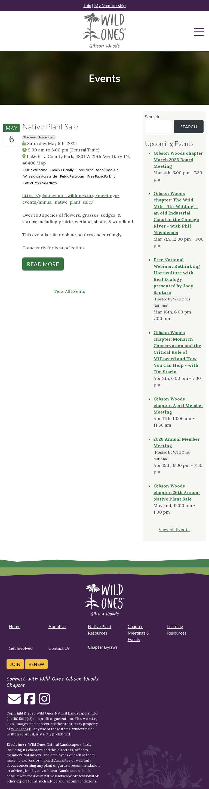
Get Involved (21, 648)
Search (152, 116)
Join (87, 5)
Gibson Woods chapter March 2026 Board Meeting (178, 159)
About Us (57, 626)
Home (14, 626)
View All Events (69, 291)
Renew (36, 664)
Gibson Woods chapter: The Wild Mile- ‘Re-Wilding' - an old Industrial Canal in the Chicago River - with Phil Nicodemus (176, 213)
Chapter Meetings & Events (138, 633)
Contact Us (59, 648)
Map (41, 163)
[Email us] (14, 702)
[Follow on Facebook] (29, 702)
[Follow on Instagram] (44, 702)
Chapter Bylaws (103, 647)
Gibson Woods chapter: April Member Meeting (178, 405)
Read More (43, 264)
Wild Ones (19, 729)
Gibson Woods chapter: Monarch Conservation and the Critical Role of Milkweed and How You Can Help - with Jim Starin (177, 352)
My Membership (110, 5)
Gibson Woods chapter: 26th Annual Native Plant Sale (176, 492)
